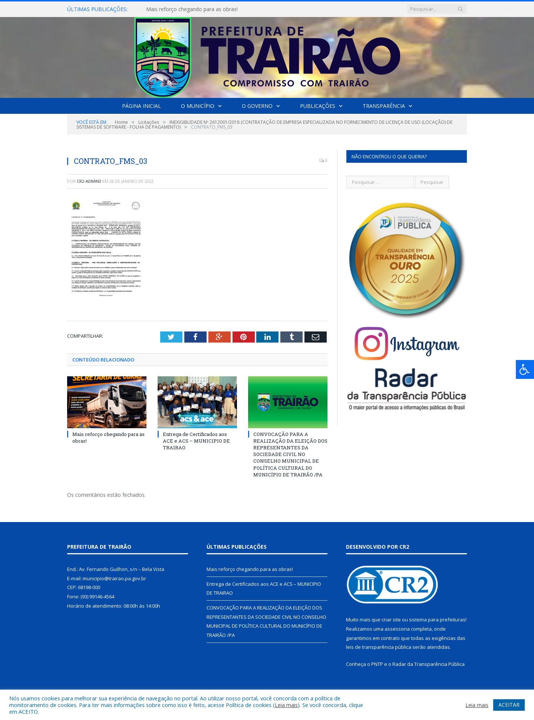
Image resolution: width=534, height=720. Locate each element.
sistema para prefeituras (437, 619)
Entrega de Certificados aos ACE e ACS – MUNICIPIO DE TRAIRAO (196, 440)
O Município (197, 105)
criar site (391, 619)
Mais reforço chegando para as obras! (192, 9)
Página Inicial (141, 105)
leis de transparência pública (378, 647)
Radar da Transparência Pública (428, 664)
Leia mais (286, 705)
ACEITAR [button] (509, 704)
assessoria (397, 628)
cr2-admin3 (89, 181)
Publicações (317, 105)
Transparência (384, 105)
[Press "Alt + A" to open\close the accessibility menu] (525, 369)
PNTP (377, 664)
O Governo (257, 105)
